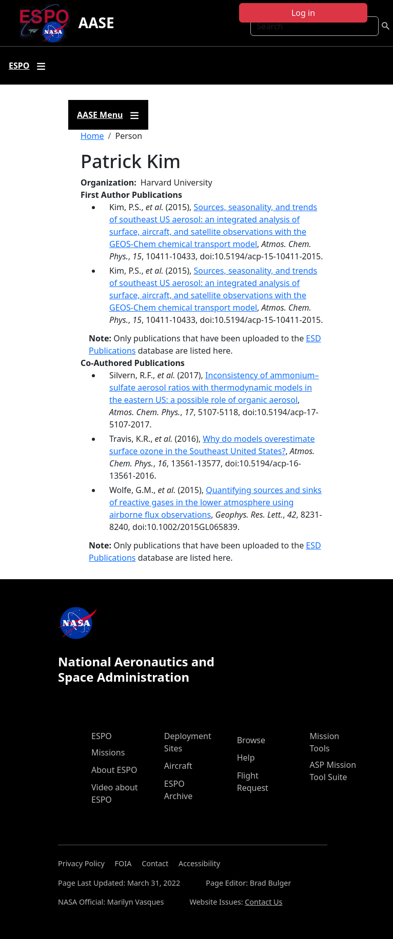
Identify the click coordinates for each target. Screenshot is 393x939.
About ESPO (114, 769)
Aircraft (178, 765)
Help (246, 757)
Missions (108, 752)
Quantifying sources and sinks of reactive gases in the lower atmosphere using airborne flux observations (215, 502)
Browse (251, 740)
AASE (96, 22)
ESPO (101, 736)
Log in (303, 12)
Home (92, 135)
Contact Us (263, 902)
